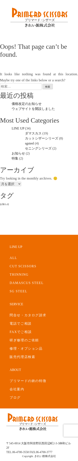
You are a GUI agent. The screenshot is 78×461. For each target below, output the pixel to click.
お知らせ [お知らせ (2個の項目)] (4, 204)
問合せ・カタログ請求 (28, 315)
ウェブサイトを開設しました (33, 109)
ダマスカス (33, 133)
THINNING (19, 274)
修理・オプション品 (26, 348)
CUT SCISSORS (23, 266)
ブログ (15, 397)
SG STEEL (18, 291)
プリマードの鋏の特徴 (28, 381)
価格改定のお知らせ (27, 104)
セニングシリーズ (38, 148)
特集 (15, 158)
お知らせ (18, 153)
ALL (13, 258)
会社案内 (17, 389)
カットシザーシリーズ (41, 138)
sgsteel (29, 143)
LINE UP (18, 128)
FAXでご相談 (21, 332)
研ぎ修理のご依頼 (24, 340)
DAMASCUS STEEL (26, 283)
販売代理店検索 (22, 357)
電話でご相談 (21, 323)
